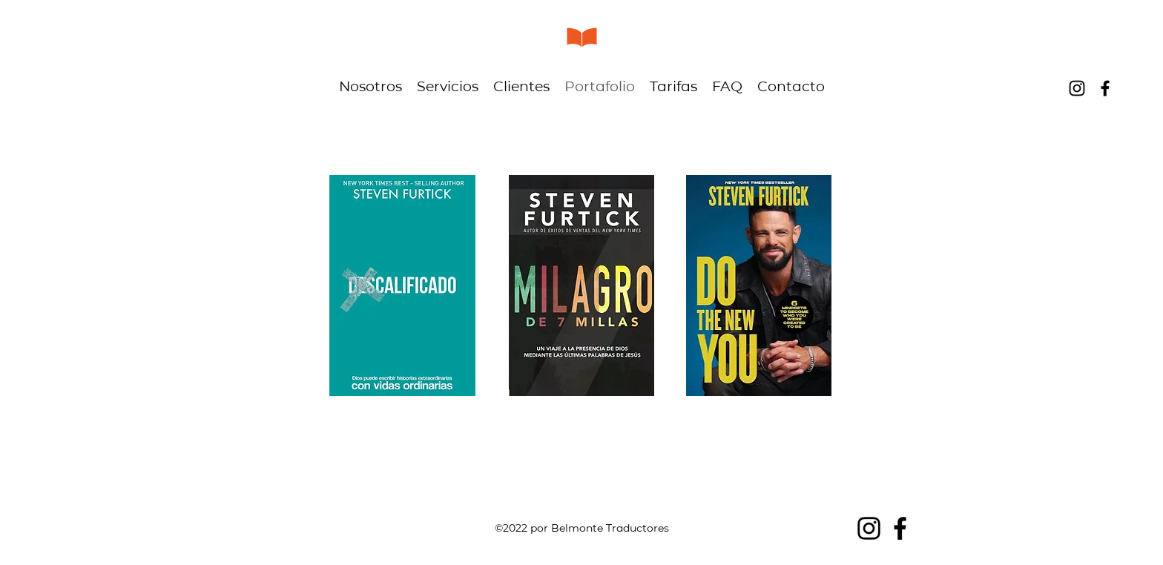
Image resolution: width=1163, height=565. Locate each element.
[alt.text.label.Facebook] (1105, 88)
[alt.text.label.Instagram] (1077, 88)
